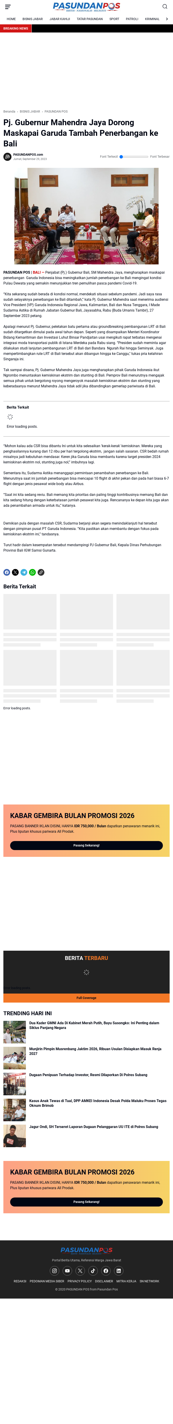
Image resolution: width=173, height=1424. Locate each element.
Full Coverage (86, 998)
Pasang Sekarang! (86, 845)
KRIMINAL (152, 19)
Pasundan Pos (107, 1289)
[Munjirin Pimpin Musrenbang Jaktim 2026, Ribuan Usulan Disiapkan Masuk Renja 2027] (14, 1058)
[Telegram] (23, 572)
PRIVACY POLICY (80, 1281)
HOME (11, 19)
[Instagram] (54, 1271)
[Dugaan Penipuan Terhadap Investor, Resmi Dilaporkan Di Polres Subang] (14, 1084)
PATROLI (132, 19)
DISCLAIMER (104, 1281)
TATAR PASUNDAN (90, 19)
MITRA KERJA (126, 1281)
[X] (15, 572)
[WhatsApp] (32, 572)
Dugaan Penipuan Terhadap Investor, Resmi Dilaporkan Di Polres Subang (88, 1075)
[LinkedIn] (118, 1271)
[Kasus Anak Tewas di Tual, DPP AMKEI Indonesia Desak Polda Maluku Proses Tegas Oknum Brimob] (14, 1110)
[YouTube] (67, 1271)
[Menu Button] (7, 6)
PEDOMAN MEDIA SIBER (47, 1281)
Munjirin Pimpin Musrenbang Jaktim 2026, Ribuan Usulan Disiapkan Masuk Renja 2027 (95, 1051)
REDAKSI (20, 1281)
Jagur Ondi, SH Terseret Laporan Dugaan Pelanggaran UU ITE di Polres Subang (93, 1127)
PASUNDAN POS (77, 1289)
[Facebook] (6, 572)
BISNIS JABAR (33, 19)
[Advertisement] (86, 70)
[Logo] (86, 1251)
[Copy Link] (41, 572)
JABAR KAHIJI (60, 19)
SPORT (114, 19)
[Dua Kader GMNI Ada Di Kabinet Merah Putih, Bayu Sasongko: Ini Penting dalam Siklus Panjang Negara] (14, 1032)
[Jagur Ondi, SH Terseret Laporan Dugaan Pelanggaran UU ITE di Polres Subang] (14, 1136)
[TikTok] (93, 1271)
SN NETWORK (149, 1281)
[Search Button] (165, 6)
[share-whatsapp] (49, 572)
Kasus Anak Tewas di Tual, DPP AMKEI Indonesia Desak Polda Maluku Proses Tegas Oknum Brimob (97, 1103)
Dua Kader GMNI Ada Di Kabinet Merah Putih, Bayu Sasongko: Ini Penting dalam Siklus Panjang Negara (94, 1025)
